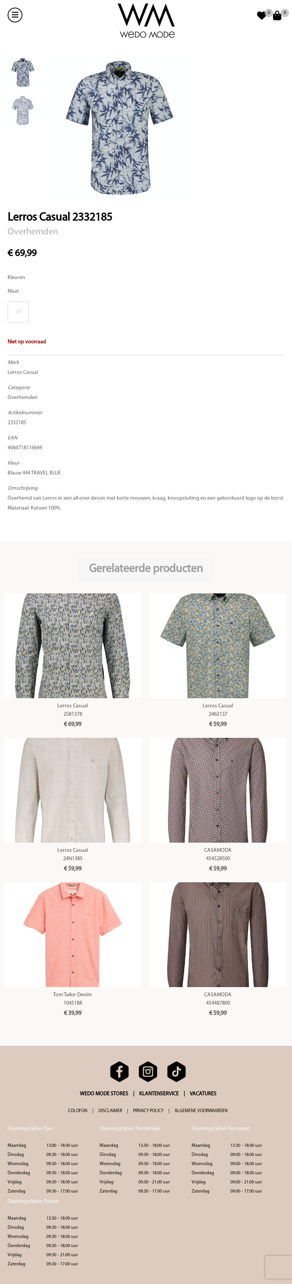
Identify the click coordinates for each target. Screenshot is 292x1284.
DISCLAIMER (110, 1111)
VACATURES (203, 1094)
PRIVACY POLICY (148, 1111)
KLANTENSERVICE (159, 1094)
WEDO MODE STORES (104, 1094)
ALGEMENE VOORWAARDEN (201, 1111)
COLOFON (77, 1111)
